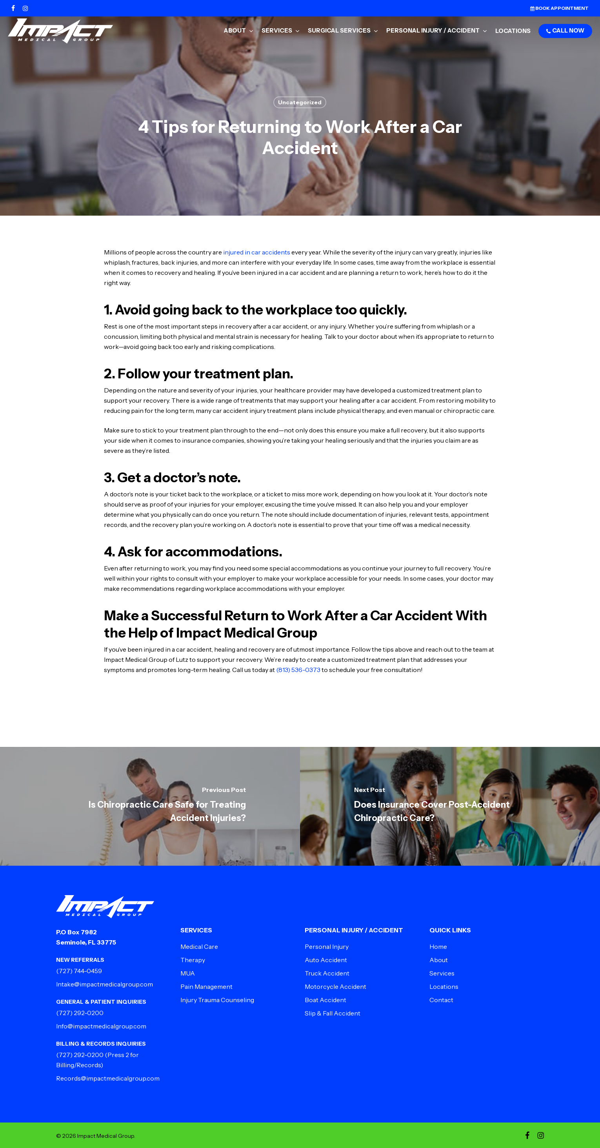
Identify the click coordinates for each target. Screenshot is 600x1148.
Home (438, 946)
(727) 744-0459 (79, 971)
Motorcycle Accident (335, 986)
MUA (187, 973)
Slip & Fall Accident (332, 1013)
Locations (443, 986)
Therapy (192, 960)
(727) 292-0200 (80, 1013)
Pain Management (206, 986)
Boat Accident (325, 1000)
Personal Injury (327, 946)
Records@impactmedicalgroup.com (108, 1078)
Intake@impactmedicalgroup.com (104, 984)
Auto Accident (326, 960)
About (438, 960)
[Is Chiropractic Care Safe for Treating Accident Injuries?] (150, 806)
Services (442, 973)
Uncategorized (300, 102)
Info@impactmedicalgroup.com (101, 1026)
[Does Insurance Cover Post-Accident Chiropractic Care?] (450, 806)
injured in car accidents (256, 252)
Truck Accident (327, 973)
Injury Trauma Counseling (217, 1000)
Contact (441, 1000)
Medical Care (199, 946)
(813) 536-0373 (298, 670)
